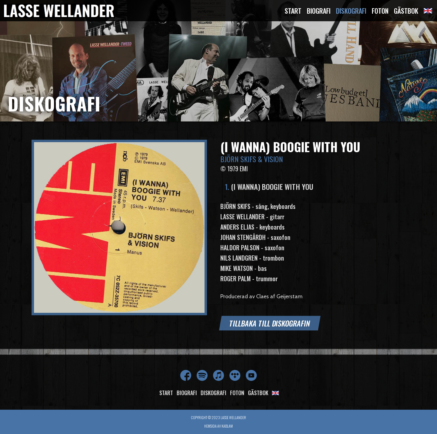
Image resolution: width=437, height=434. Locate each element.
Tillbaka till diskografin (270, 323)
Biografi (318, 10)
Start (293, 10)
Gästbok (406, 10)
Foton (380, 10)
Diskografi (351, 10)
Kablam (227, 426)
